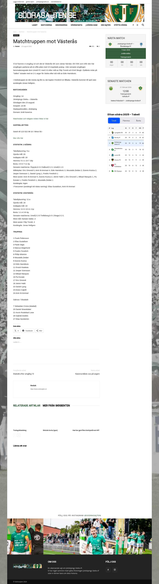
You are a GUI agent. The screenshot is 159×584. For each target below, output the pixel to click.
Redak (17, 46)
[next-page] (18, 435)
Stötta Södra (120, 25)
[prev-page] (14, 435)
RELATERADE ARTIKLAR (26, 405)
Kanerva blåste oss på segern (87, 374)
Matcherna (46, 25)
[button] (143, 25)
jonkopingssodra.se (42, 2)
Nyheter (21, 32)
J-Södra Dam (91, 25)
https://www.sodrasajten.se (38, 389)
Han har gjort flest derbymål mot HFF (86, 430)
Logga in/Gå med (18, 2)
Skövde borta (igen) (50, 430)
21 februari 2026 (125, 87)
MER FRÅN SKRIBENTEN (56, 405)
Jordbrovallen (125, 53)
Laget (35, 25)
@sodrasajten (92, 515)
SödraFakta (76, 25)
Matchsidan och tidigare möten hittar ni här (30, 119)
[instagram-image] (25, 536)
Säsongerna (61, 25)
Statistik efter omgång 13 (23, 374)
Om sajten (106, 25)
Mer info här (18, 138)
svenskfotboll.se (56, 2)
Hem (15, 32)
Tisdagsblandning (19, 430)
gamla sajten (30, 2)
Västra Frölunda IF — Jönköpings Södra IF (126, 101)
